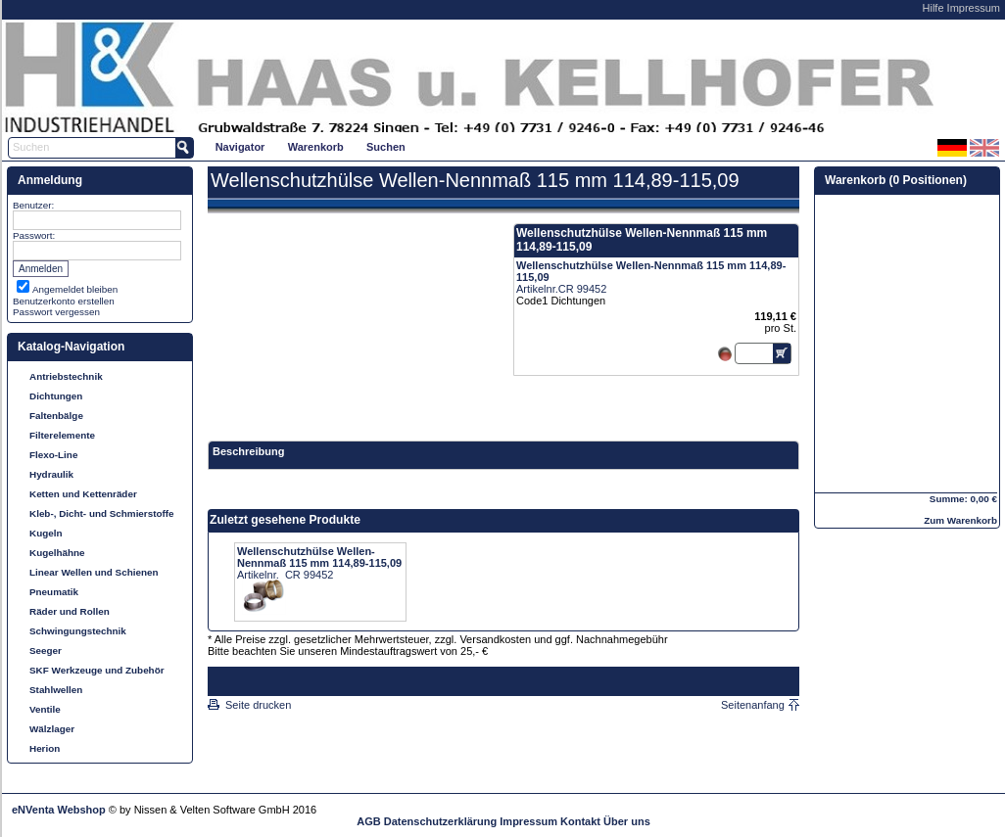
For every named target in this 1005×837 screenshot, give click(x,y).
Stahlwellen (55, 689)
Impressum (973, 8)
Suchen (386, 147)
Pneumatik (53, 591)
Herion (44, 748)
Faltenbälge (56, 415)
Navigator (240, 147)
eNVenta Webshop (59, 809)
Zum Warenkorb (960, 520)
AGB (368, 821)
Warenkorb (316, 147)
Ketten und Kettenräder (83, 493)
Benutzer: (33, 205)
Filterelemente (62, 435)
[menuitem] (240, 146)
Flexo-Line (53, 454)
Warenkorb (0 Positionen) (896, 180)
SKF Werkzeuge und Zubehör (97, 670)
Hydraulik (51, 474)
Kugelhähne (57, 552)
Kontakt (580, 821)
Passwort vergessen (56, 311)
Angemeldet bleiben (75, 289)
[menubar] (310, 146)
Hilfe (933, 8)
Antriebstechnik (66, 376)
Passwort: (34, 235)
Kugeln (45, 533)
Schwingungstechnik (77, 631)
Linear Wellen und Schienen (94, 572)
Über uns (626, 821)
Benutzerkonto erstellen (64, 301)
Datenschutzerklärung (441, 821)
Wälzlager (51, 728)
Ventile (45, 709)
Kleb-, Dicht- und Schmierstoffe (101, 513)
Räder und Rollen (69, 611)
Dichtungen (55, 396)
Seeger (45, 650)
